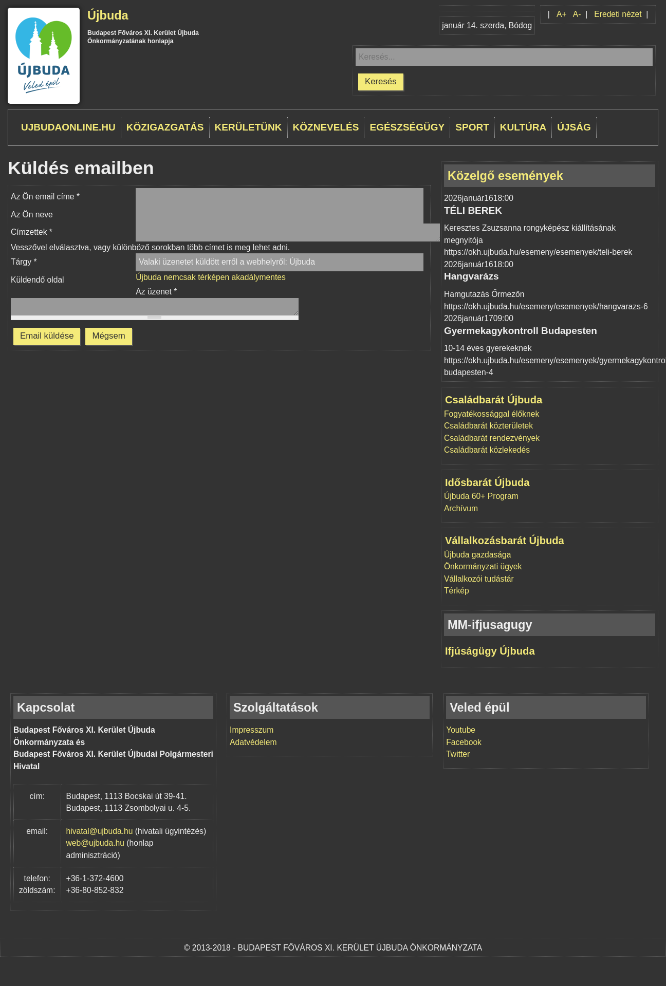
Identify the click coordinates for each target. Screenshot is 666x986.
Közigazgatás (165, 127)
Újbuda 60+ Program (481, 496)
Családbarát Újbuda (493, 399)
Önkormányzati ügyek (483, 566)
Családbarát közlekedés (487, 449)
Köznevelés (326, 127)
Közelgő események (505, 175)
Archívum (461, 508)
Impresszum (251, 729)
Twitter (458, 754)
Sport (472, 127)
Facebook (464, 742)
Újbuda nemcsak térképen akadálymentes (211, 277)
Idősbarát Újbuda (487, 482)
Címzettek (31, 232)
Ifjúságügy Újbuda (490, 651)
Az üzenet (156, 291)
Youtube (460, 729)
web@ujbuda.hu (95, 843)
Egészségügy (407, 127)
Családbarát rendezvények (492, 438)
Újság (574, 127)
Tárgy (23, 261)
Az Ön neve (32, 214)
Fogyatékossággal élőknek (491, 414)
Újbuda (107, 15)
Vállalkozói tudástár (479, 578)
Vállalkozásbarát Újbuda (504, 540)
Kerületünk (248, 127)
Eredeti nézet (617, 14)
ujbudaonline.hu (68, 127)
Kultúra (523, 127)
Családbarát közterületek (488, 425)
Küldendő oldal (37, 279)
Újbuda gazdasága (477, 554)
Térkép (456, 590)
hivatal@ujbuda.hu (99, 831)
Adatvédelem (253, 742)
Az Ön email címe (45, 196)
